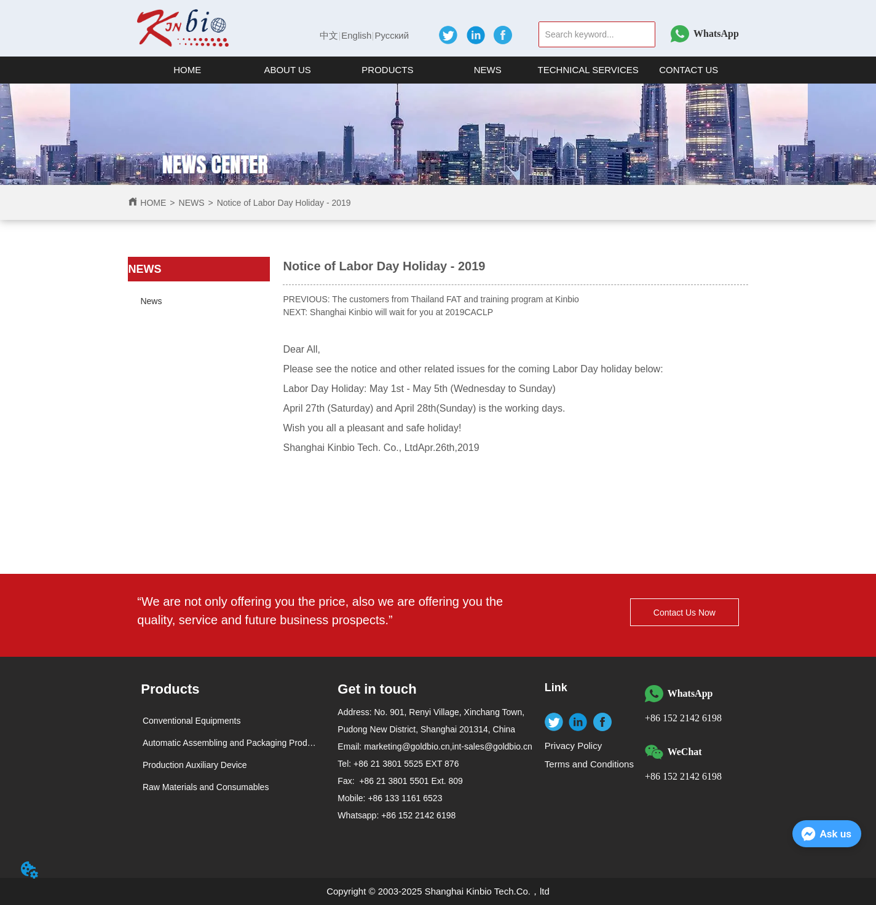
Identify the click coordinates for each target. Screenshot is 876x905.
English (356, 35)
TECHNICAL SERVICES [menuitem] (588, 70)
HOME (153, 203)
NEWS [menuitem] (488, 70)
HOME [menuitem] (187, 70)
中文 (329, 35)
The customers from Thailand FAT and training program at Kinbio (455, 299)
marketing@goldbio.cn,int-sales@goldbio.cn (448, 746)
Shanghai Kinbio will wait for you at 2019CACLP (401, 312)
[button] (287, 69)
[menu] (437, 70)
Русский (391, 35)
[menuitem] (287, 70)
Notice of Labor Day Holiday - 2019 (284, 203)
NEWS (192, 203)
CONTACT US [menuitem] (688, 70)
